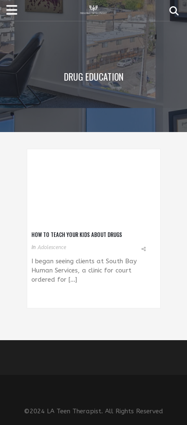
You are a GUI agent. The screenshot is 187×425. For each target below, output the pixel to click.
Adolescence (52, 247)
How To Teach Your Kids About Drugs (76, 234)
